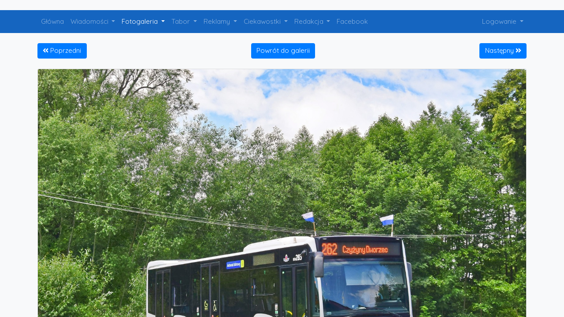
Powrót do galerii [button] (283, 50)
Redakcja (309, 21)
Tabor (181, 21)
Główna (52, 21)
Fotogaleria (141, 21)
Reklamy (218, 21)
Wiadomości (90, 21)
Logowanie (500, 21)
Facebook (352, 21)
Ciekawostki (263, 21)
